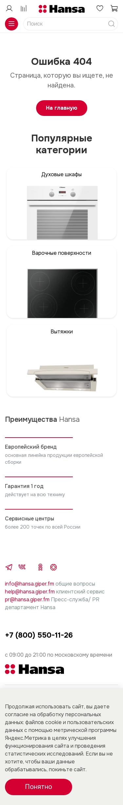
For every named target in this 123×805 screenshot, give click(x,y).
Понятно (38, 787)
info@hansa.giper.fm (29, 583)
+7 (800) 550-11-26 (39, 635)
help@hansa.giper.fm (30, 591)
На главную (61, 107)
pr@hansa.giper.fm (27, 599)
